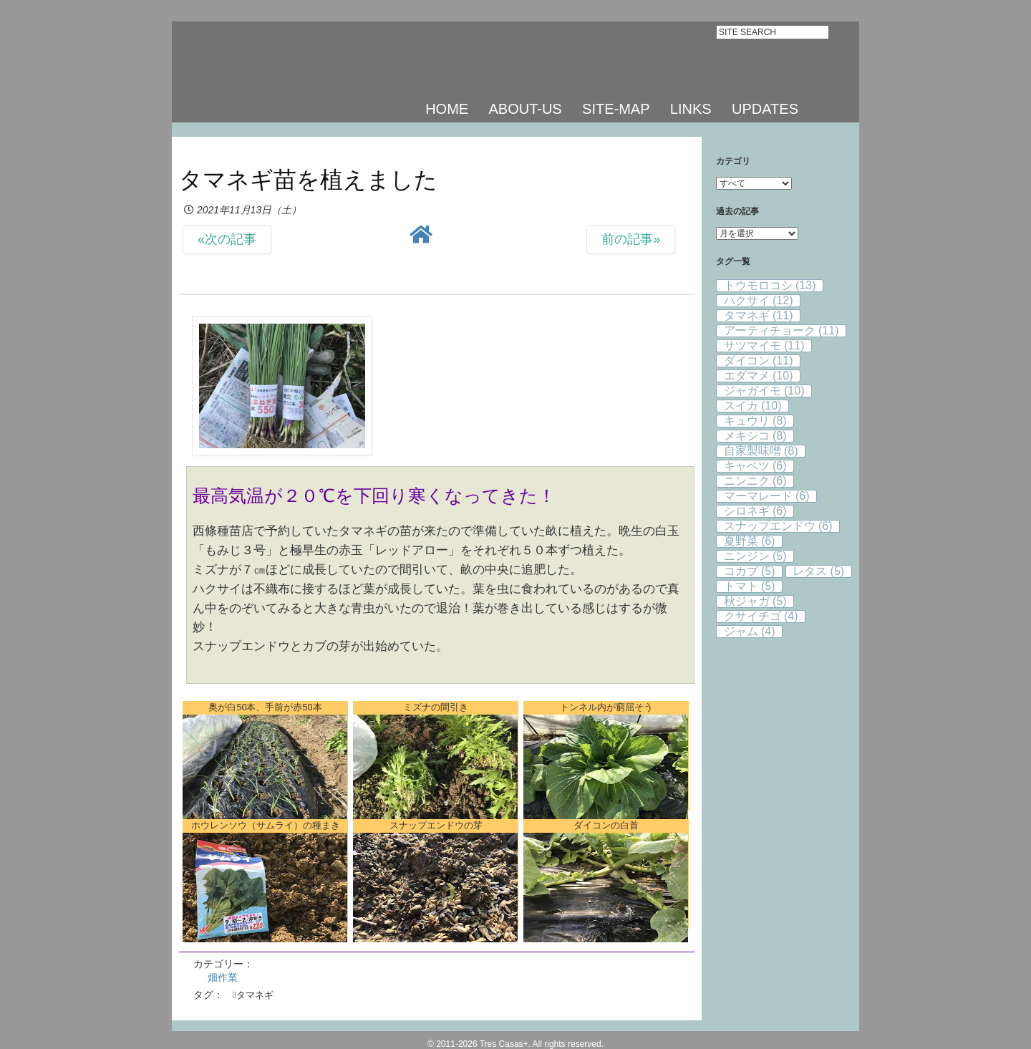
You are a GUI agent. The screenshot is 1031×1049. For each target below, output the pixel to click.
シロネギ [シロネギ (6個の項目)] (755, 511)
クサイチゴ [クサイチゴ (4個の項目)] (761, 616)
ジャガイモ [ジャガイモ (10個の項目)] (764, 391)
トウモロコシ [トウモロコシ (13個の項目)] (770, 285)
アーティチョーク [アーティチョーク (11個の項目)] (781, 330)
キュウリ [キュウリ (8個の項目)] (755, 421)
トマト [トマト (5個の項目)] (749, 586)
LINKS (691, 109)
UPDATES (765, 109)
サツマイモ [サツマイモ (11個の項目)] (764, 345)
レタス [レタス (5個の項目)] (818, 571)
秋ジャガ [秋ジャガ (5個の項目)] (755, 601)
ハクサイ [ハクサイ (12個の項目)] (758, 300)
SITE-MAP (615, 109)
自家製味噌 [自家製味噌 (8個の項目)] (761, 451)
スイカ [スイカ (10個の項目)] (753, 406)
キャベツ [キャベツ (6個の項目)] (755, 466)
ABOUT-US (524, 109)
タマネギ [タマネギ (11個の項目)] (758, 315)
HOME (446, 109)
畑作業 (223, 977)
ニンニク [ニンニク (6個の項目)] (755, 481)
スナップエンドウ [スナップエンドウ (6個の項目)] (778, 526)
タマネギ (255, 995)
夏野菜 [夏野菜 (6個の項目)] (749, 541)
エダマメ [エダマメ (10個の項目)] (758, 375)
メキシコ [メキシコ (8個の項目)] (755, 436)
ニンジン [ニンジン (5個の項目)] (755, 556)
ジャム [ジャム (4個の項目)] (749, 631)
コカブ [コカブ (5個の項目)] (749, 571)
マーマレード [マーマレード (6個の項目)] (767, 496)
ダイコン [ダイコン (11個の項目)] (758, 360)
